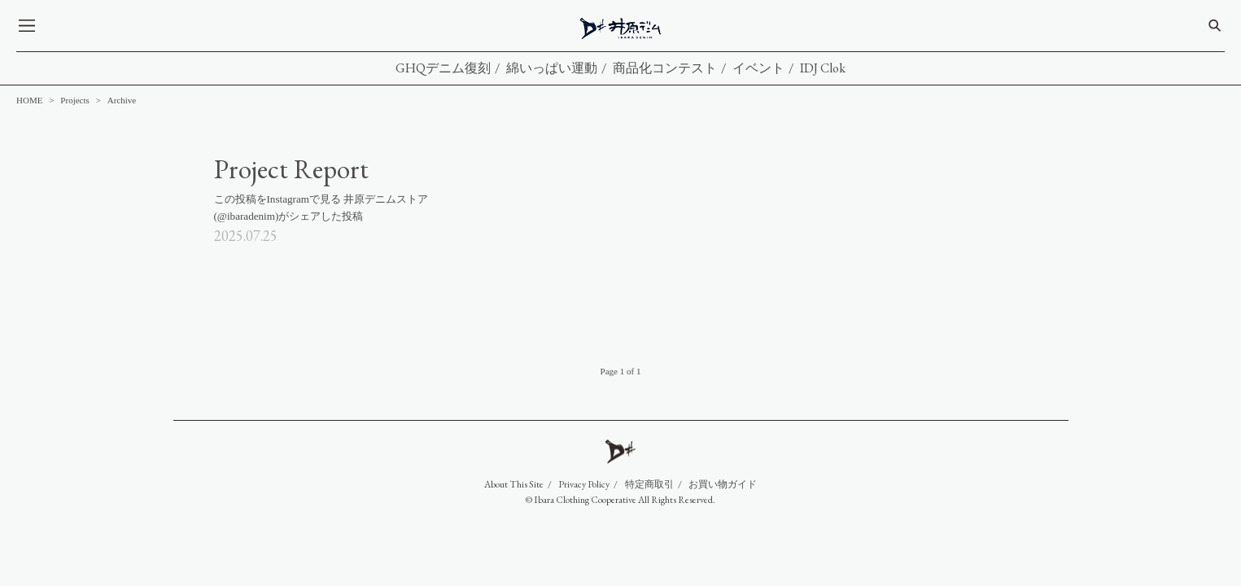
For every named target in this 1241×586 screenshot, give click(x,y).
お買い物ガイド (722, 484)
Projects (74, 100)
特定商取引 (649, 484)
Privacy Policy (584, 484)
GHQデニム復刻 (443, 68)
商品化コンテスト (665, 68)
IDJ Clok (823, 68)
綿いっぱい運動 (551, 68)
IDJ (621, 28)
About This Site (514, 484)
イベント (758, 68)
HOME (29, 100)
